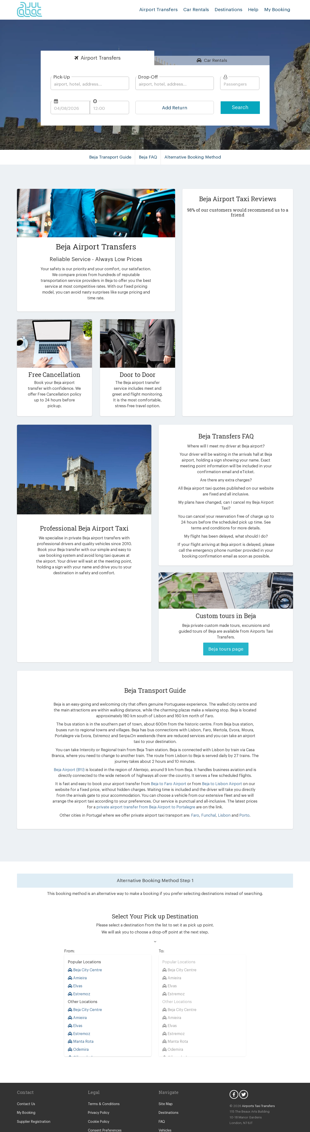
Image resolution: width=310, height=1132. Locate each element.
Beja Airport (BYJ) (67, 752)
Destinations (232, 9)
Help (255, 9)
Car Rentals (201, 9)
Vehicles (165, 1113)
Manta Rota (80, 1024)
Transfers (100, 58)
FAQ (162, 1104)
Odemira (78, 1032)
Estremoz (79, 976)
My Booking (26, 1095)
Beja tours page (225, 637)
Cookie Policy (98, 1104)
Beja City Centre (84, 952)
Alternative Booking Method (192, 157)
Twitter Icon (243, 1077)
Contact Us (25, 1087)
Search (240, 107)
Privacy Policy (98, 1095)
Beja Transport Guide (112, 157)
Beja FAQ (149, 157)
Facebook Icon (234, 1077)
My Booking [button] (278, 9)
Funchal (205, 798)
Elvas (75, 968)
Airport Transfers (166, 9)
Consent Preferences (104, 1113)
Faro (192, 798)
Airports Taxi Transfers (256, 1088)
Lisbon (219, 798)
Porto (238, 798)
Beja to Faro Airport (158, 766)
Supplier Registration (32, 1104)
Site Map (165, 1087)
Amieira (77, 960)
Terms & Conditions (102, 1087)
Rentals (215, 60)
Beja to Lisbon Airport (207, 766)
